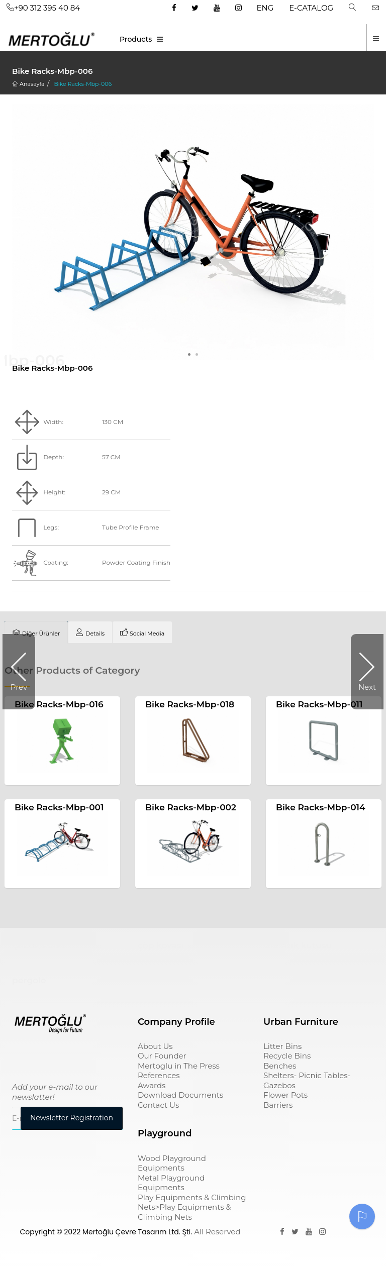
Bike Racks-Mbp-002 (190, 808)
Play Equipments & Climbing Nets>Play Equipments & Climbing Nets (192, 1208)
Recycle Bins (287, 1057)
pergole (29, 982)
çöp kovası (161, 946)
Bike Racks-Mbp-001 (59, 808)
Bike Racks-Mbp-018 (189, 704)
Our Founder (162, 1057)
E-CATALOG (311, 8)
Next (367, 687)
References (159, 1077)
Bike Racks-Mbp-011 (319, 704)
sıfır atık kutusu (297, 946)
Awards (151, 1087)
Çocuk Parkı (38, 946)
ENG (265, 8)
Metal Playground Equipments (171, 1184)
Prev (19, 687)
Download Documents (180, 1096)
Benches (279, 1067)
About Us (155, 1047)
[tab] (36, 632)
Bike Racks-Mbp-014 (320, 808)
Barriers (278, 1106)
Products (136, 39)
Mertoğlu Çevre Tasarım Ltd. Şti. (137, 1233)
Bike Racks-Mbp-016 (59, 704)
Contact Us (158, 1106)
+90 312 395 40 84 (43, 8)
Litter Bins (282, 1047)
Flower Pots (285, 1096)
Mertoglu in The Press (179, 1067)
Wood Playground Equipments (172, 1164)
